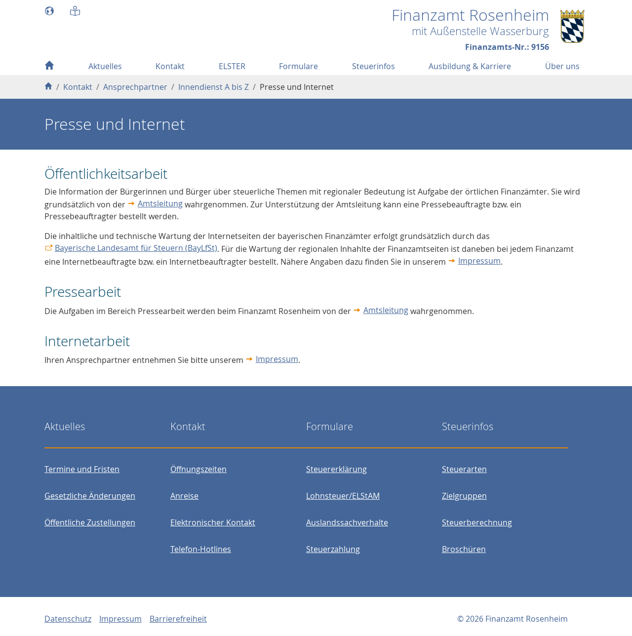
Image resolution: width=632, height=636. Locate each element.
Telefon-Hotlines (200, 549)
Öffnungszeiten (198, 469)
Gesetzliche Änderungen (89, 495)
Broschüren (464, 549)
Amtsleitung (160, 203)
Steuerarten (464, 469)
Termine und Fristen (81, 469)
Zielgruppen (464, 495)
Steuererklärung (336, 469)
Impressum (479, 260)
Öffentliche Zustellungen (89, 522)
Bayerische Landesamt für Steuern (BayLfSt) (136, 247)
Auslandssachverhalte (347, 522)
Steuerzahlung (333, 549)
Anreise (184, 495)
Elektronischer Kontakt (212, 522)
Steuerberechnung (477, 522)
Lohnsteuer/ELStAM (343, 495)
